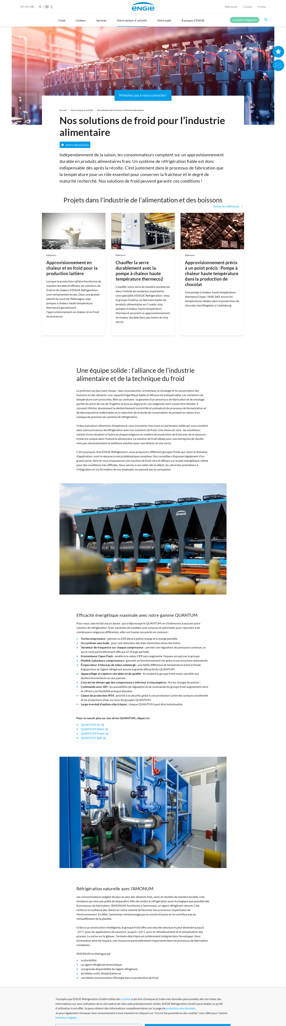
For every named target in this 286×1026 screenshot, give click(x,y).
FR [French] (32, 6)
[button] (62, 22)
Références (231, 6)
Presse (262, 6)
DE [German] (22, 6)
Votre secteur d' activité (82, 110)
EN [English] (28, 6)
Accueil (63, 110)
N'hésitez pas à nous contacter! (143, 95)
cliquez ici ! (125, 991)
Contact (247, 6)
